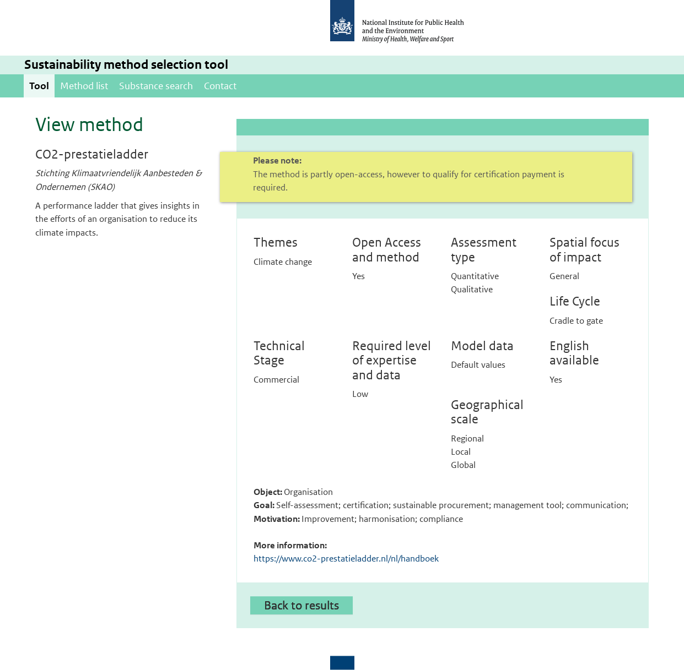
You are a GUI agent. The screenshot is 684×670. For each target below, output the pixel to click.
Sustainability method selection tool (126, 64)
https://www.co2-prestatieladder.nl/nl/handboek (346, 558)
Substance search (156, 86)
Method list (84, 86)
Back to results (301, 605)
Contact (220, 86)
